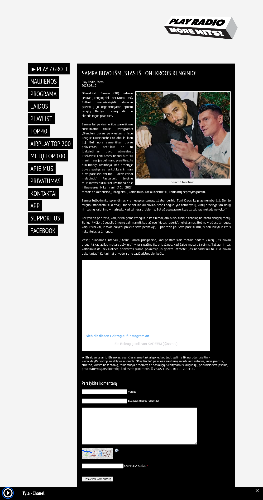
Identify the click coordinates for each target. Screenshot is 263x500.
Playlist (41, 118)
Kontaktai (43, 193)
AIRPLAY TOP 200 (50, 143)
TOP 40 (38, 131)
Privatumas (45, 180)
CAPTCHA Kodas (135, 466)
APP (35, 205)
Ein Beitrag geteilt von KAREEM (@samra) (146, 344)
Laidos (39, 106)
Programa (43, 93)
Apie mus (41, 168)
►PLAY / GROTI (48, 68)
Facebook (43, 230)
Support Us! (46, 218)
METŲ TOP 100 (47, 155)
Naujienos (43, 81)
